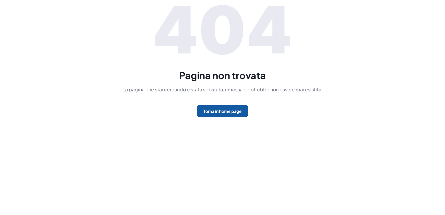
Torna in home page (222, 111)
